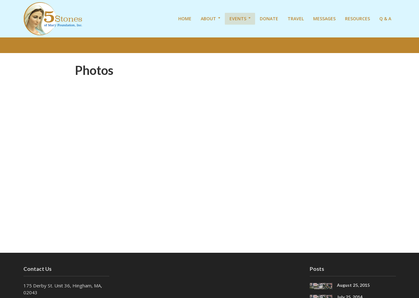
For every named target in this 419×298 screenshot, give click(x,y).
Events (237, 19)
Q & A (385, 19)
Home (184, 19)
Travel (296, 19)
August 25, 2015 (353, 285)
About (208, 19)
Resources (357, 19)
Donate (269, 19)
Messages (324, 19)
